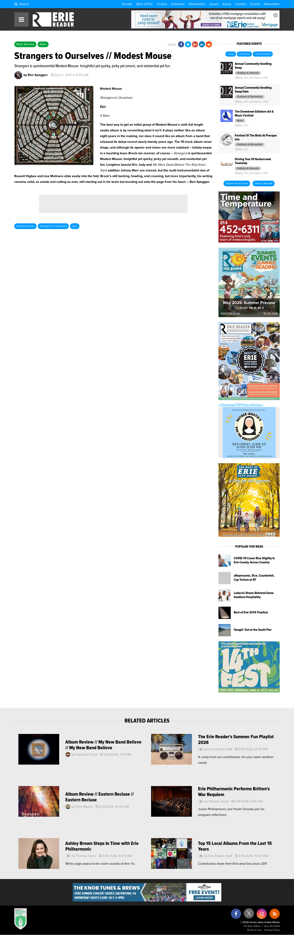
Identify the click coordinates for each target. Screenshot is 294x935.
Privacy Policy (272, 930)
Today (230, 54)
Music (43, 44)
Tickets (162, 4)
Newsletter (272, 4)
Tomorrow (244, 54)
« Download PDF (230, 404)
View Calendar (264, 183)
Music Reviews (25, 44)
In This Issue (271, 313)
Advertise (178, 4)
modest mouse (25, 226)
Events (255, 4)
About (226, 4)
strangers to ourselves (53, 226)
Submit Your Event (237, 183)
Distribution (197, 4)
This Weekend (263, 54)
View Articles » (252, 404)
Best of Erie (144, 4)
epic (74, 226)
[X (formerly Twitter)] (249, 915)
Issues (213, 4)
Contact (240, 4)
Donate (127, 4)
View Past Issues (230, 313)
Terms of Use (254, 930)
